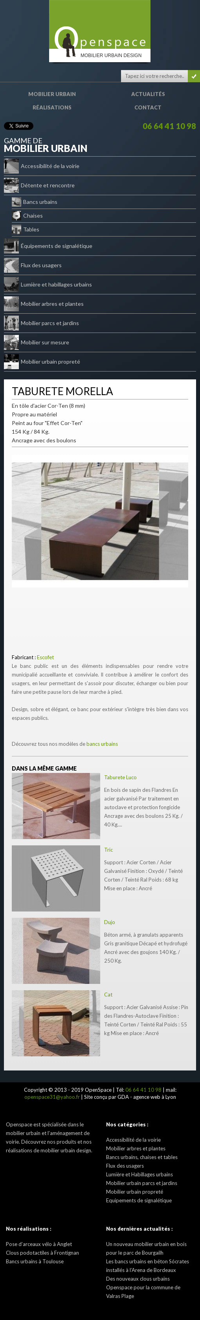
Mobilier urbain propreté (42, 361)
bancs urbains (102, 744)
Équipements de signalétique (48, 245)
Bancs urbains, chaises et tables (142, 1157)
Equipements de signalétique (139, 1200)
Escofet (45, 657)
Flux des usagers (33, 265)
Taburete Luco (120, 777)
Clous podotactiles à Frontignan (42, 1253)
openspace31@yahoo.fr (52, 1097)
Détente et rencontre (39, 185)
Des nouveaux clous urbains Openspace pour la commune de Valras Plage (143, 1287)
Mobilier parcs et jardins (41, 323)
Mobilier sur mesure (36, 342)
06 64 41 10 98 (169, 126)
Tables (25, 229)
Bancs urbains (34, 202)
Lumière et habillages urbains (48, 284)
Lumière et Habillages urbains (139, 1174)
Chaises (27, 215)
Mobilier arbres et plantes (44, 303)
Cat (108, 994)
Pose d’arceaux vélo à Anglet (39, 1244)
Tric (108, 850)
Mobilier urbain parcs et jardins (141, 1183)
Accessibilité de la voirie (41, 166)
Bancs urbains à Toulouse (35, 1261)
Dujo (109, 922)
